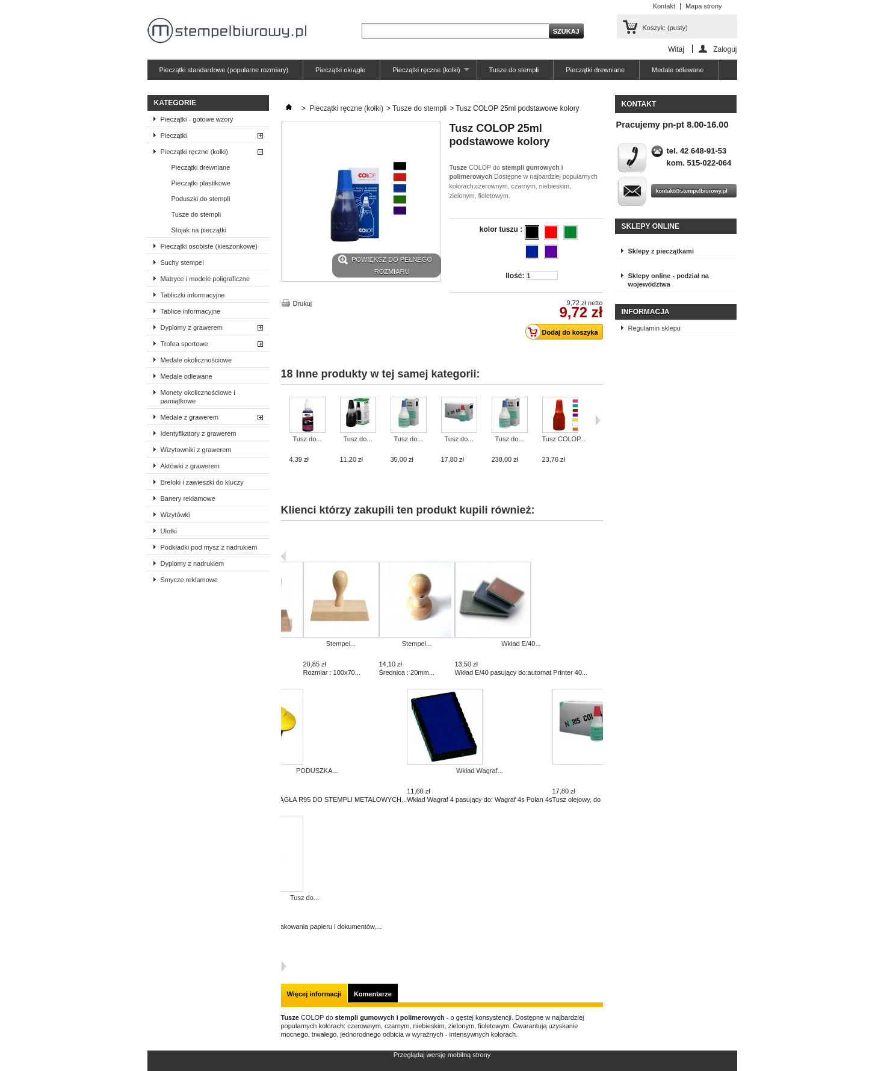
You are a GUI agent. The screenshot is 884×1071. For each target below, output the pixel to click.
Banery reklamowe (188, 498)
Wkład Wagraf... (479, 770)
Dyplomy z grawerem (192, 327)
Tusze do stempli (514, 69)
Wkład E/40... (520, 643)
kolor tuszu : (502, 229)
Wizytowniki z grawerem (196, 449)
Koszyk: (665, 27)
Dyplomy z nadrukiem (192, 563)
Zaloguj (725, 49)
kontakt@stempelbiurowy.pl (692, 191)
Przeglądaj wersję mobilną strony (442, 1054)
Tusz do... (307, 438)
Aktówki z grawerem (190, 466)
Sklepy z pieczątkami (661, 251)
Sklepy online (650, 226)
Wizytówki (175, 514)
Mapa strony (703, 6)
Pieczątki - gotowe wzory (197, 119)
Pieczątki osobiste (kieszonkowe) (209, 246)
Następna (283, 966)
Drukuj (302, 303)
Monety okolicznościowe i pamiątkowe (198, 397)
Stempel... (341, 643)
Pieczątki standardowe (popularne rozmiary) (224, 69)
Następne (598, 420)
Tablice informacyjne (191, 311)
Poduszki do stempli (201, 198)
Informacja (646, 312)
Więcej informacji (314, 994)
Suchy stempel (182, 262)
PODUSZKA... (317, 770)
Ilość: (514, 276)
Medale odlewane (677, 69)
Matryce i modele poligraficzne (205, 278)
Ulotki (169, 531)
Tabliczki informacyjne (193, 295)
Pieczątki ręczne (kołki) (424, 73)
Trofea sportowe (184, 343)
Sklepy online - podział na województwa (668, 280)
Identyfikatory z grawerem (198, 433)
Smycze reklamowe (189, 579)
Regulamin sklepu (654, 328)
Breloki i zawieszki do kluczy (202, 482)
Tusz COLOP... (564, 438)
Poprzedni (283, 556)
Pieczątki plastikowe (201, 183)
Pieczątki (174, 135)
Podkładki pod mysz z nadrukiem (209, 547)
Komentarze (373, 994)
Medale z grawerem (190, 417)
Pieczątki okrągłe (340, 69)
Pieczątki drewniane (595, 69)
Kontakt (664, 6)
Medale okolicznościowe (196, 360)
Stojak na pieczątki (199, 230)
